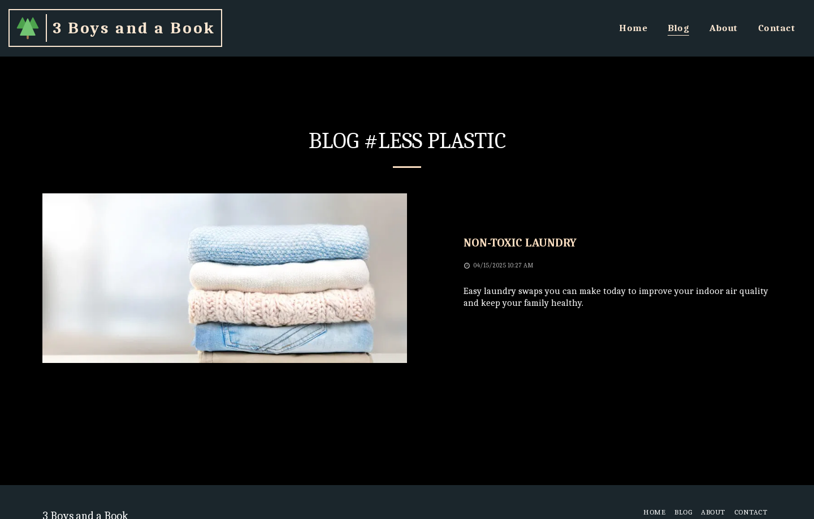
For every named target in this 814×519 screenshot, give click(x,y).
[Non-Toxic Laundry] (618, 243)
